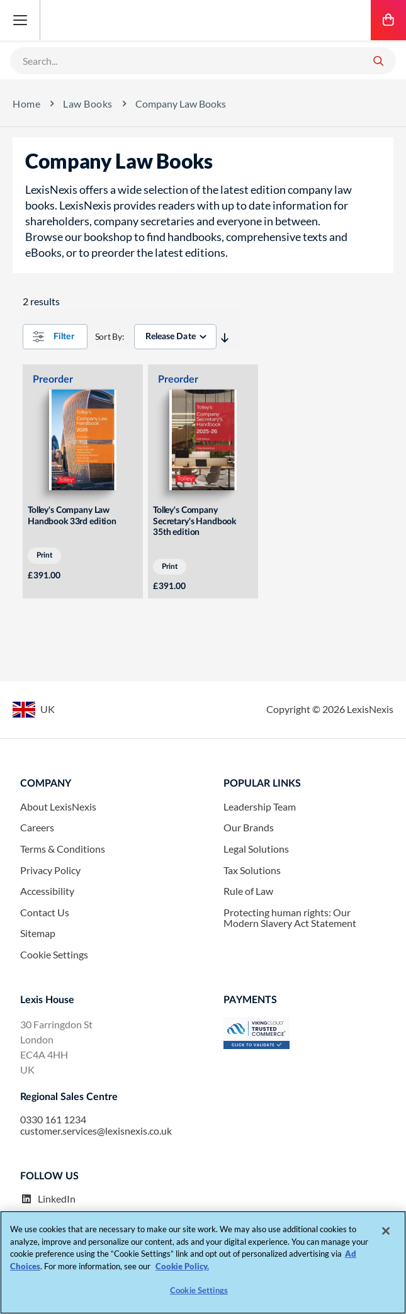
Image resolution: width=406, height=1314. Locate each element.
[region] (203, 1262)
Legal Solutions (256, 849)
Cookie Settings (54, 954)
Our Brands (248, 827)
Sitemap (37, 933)
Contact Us (44, 912)
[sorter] (175, 336)
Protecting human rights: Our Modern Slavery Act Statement (289, 918)
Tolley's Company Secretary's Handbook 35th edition (194, 521)
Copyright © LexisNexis (329, 709)
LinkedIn (48, 1198)
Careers (37, 827)
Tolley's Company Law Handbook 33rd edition (72, 516)
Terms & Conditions (62, 849)
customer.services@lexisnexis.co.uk (96, 1131)
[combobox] (188, 60)
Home (26, 104)
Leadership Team (259, 806)
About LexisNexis (58, 806)
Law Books (88, 104)
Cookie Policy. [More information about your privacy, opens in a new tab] (182, 1266)
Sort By (108, 336)
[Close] (386, 1231)
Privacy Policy (50, 870)
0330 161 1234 (53, 1119)
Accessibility (47, 891)
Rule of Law (248, 891)
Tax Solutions (252, 870)
